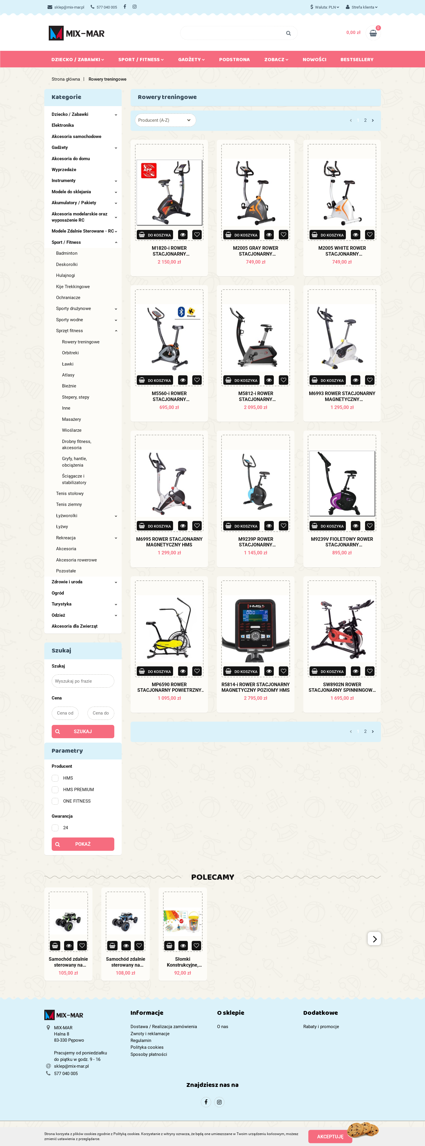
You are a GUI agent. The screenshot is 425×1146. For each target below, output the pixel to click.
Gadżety (191, 61)
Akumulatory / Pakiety (85, 202)
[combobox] (165, 120)
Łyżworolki (87, 515)
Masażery (71, 419)
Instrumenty (85, 180)
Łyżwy (62, 526)
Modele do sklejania (85, 191)
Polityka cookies (147, 1047)
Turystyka (85, 604)
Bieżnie (69, 386)
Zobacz (276, 61)
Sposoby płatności (149, 1054)
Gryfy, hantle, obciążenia (74, 462)
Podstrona (234, 61)
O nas (222, 1026)
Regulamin (141, 1040)
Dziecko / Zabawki (77, 61)
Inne (66, 408)
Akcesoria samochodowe (76, 136)
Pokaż (83, 844)
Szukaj (83, 731)
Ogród (58, 593)
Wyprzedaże (64, 169)
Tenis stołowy (70, 493)
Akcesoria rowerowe (76, 560)
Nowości (314, 61)
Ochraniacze (68, 297)
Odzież (85, 615)
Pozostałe (66, 571)
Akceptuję (330, 1136)
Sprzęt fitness (87, 330)
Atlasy (68, 375)
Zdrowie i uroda (85, 582)
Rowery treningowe (81, 342)
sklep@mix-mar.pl (66, 7)
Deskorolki (67, 264)
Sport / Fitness (141, 61)
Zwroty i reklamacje (150, 1033)
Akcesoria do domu (71, 158)
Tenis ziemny (69, 504)
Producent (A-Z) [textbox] (153, 120)
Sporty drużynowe (87, 308)
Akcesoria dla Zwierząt (74, 626)
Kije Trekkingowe (73, 286)
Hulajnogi (65, 275)
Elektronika (63, 125)
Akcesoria (66, 548)
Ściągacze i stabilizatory (74, 479)
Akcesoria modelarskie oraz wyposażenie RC (85, 217)
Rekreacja (87, 537)
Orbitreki (70, 353)
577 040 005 (104, 7)
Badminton (66, 253)
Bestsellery (357, 61)
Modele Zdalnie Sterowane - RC (85, 231)
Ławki (68, 364)
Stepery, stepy (75, 397)
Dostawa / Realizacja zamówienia (164, 1026)
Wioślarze (72, 430)
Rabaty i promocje (321, 1026)
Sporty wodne (87, 319)
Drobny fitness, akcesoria (76, 444)
